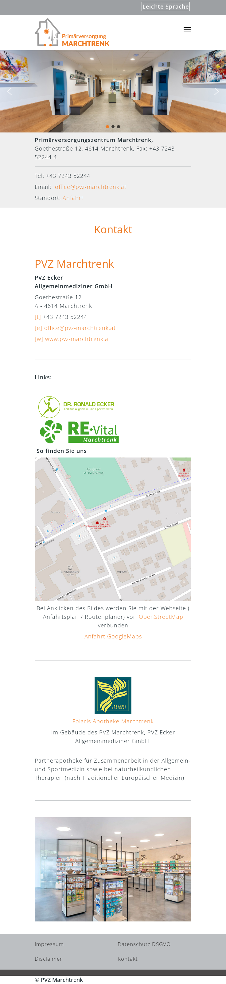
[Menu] (187, 29)
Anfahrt (73, 197)
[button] (9, 91)
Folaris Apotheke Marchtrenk (113, 721)
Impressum (49, 944)
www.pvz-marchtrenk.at (78, 339)
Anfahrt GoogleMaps (113, 636)
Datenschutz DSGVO (144, 944)
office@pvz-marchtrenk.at (91, 186)
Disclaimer (48, 958)
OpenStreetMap (161, 616)
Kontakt (128, 958)
